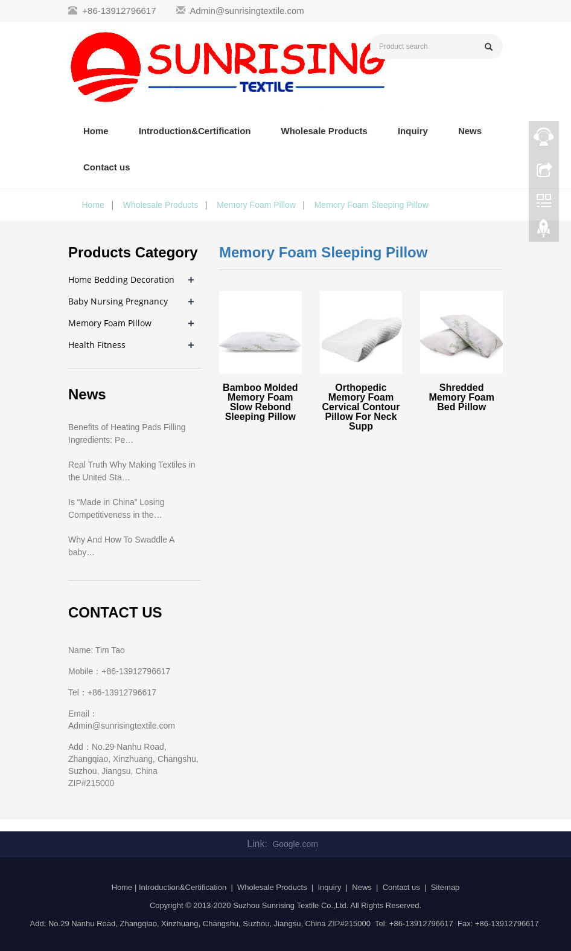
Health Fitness (97, 344)
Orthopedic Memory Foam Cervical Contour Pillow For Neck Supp (361, 406)
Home (96, 131)
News (470, 131)
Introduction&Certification (195, 131)
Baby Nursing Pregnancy (118, 301)
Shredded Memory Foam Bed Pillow (461, 397)
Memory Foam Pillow (256, 205)
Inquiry (413, 131)
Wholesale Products (324, 131)
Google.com (294, 844)
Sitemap (445, 887)
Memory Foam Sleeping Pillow (371, 205)
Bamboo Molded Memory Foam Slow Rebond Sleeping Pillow (260, 402)
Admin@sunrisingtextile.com (247, 10)
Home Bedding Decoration (121, 279)
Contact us (106, 167)
